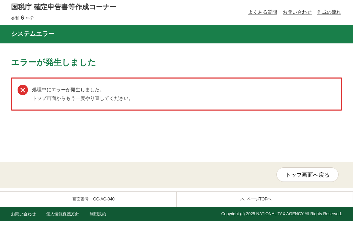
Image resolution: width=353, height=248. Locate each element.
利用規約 (98, 213)
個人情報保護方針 (62, 213)
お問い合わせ (297, 12)
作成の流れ (329, 12)
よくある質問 (262, 12)
